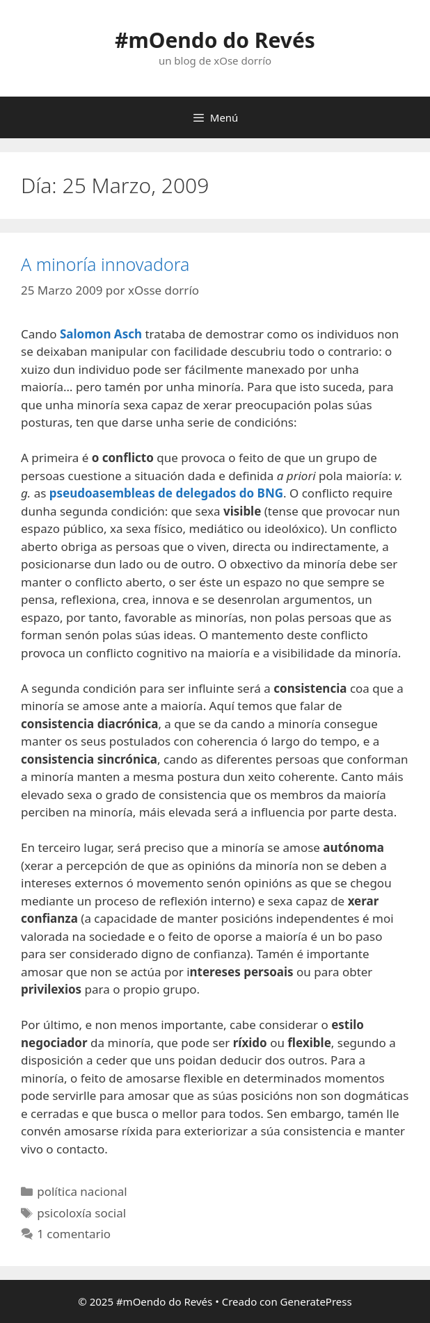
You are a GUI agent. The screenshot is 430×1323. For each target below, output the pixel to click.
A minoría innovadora (105, 264)
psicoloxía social (81, 1213)
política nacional (82, 1191)
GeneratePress (316, 1301)
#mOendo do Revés (215, 40)
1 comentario (74, 1234)
